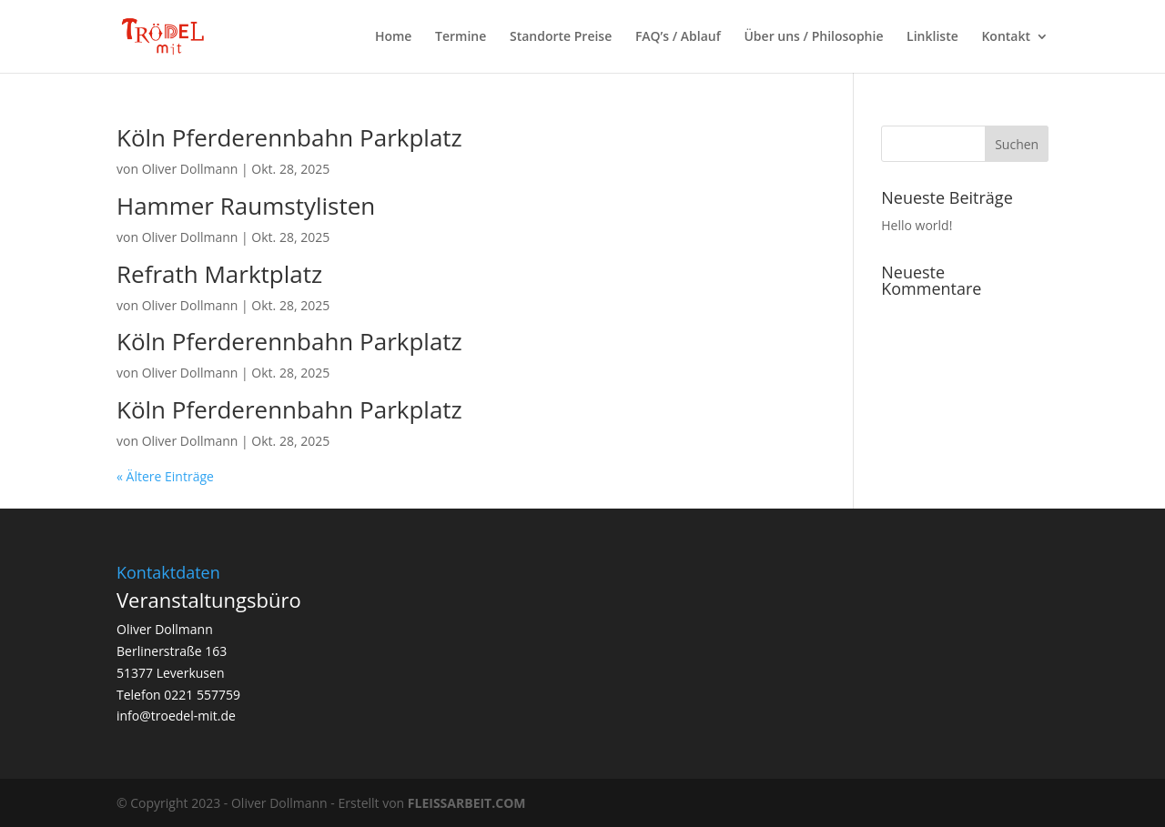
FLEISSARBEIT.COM (467, 803)
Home (393, 37)
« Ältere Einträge (165, 476)
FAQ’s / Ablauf (678, 37)
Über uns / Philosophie (813, 37)
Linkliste (932, 37)
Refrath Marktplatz (219, 273)
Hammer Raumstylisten (245, 205)
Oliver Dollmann (190, 168)
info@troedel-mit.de (176, 715)
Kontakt (1005, 37)
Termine (460, 37)
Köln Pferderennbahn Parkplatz (289, 137)
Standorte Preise (561, 37)
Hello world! (916, 225)
